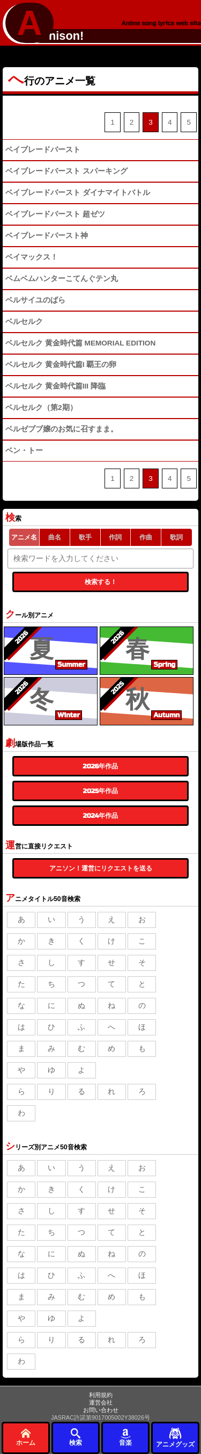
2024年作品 (100, 815)
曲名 (54, 537)
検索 (75, 1437)
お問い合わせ (100, 1410)
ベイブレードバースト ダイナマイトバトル (77, 193)
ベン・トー (24, 451)
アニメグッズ (175, 1437)
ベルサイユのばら (35, 300)
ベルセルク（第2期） (41, 408)
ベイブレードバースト (42, 150)
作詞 (115, 537)
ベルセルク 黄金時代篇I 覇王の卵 (60, 365)
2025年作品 (100, 791)
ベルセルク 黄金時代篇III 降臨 (55, 386)
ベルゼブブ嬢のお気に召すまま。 (61, 429)
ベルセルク (24, 322)
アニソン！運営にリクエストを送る (100, 868)
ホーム (25, 1437)
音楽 (125, 1437)
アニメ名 (24, 537)
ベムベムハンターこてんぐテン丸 (61, 279)
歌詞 (176, 537)
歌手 (85, 537)
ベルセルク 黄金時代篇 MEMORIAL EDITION (80, 343)
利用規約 (101, 1395)
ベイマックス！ (31, 257)
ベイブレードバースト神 (46, 236)
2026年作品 (100, 766)
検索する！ (101, 582)
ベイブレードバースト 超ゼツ (55, 214)
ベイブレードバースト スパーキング (66, 171)
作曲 (145, 537)
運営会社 (101, 1402)
